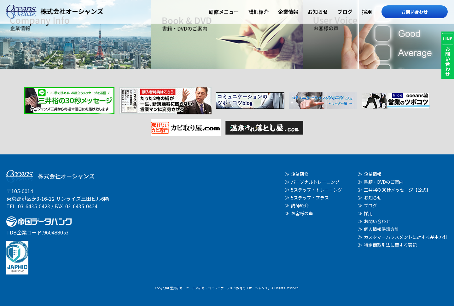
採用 (367, 11)
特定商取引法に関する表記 (390, 245)
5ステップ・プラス (310, 197)
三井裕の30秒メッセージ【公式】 (397, 190)
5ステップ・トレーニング (316, 190)
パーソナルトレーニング (315, 182)
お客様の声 (302, 213)
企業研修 (300, 174)
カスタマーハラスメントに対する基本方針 (406, 237)
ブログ (344, 11)
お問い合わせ (414, 12)
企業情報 (288, 11)
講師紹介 (258, 11)
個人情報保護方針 (381, 229)
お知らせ (318, 11)
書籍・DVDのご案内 (384, 182)
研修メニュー (224, 11)
